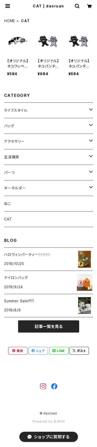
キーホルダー (15, 188)
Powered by (48, 421)
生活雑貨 (11, 157)
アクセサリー (14, 141)
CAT (8, 219)
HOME (9, 21)
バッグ (9, 126)
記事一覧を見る (49, 326)
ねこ (7, 203)
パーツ (9, 172)
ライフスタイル (15, 110)
